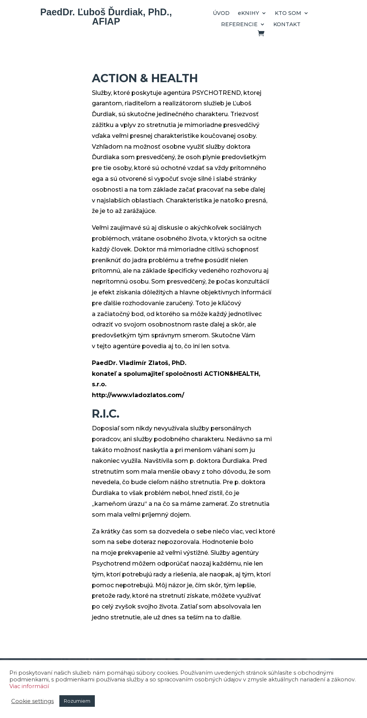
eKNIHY (248, 13)
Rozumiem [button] (77, 701)
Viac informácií (29, 686)
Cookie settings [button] (32, 701)
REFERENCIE (239, 25)
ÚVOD (221, 13)
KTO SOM (288, 13)
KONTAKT (287, 25)
